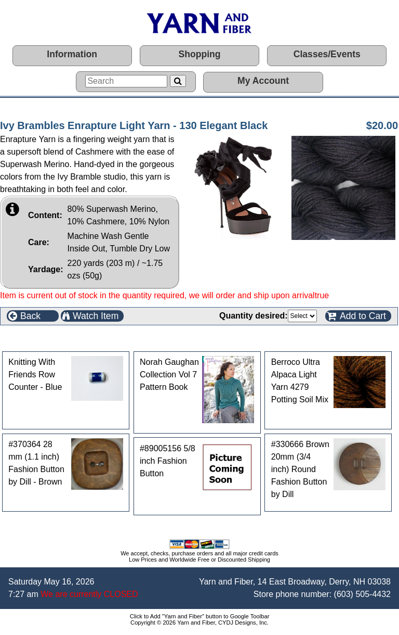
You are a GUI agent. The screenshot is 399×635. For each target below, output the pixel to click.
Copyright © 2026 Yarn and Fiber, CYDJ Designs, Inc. (199, 622)
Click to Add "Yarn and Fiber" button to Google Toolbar (200, 616)
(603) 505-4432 (362, 594)
